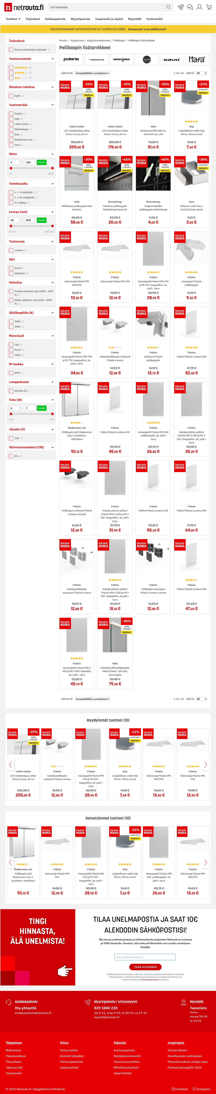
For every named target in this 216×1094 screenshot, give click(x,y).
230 (18, 438)
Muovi (20, 349)
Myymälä (196, 1001)
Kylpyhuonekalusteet (99, 40)
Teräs (19, 355)
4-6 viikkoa (22, 202)
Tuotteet (11, 19)
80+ (18, 456)
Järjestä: (67, 73)
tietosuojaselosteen (150, 979)
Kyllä (19, 95)
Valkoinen (22, 273)
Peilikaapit (120, 40)
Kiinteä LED (23, 390)
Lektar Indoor (24, 124)
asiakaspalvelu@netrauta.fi (33, 1013)
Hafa (19, 118)
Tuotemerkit (154, 19)
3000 (19, 321)
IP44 (19, 372)
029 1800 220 (105, 1007)
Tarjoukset (33, 19)
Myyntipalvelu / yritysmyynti (115, 1001)
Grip (19, 134)
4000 (19, 326)
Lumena (21, 250)
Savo (19, 144)
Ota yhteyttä (25, 1007)
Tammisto (198, 1007)
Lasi (18, 344)
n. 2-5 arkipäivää (26, 192)
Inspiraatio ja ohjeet (109, 19)
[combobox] (111, 7)
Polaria (21, 113)
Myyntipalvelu (80, 19)
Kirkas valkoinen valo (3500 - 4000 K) (33, 302)
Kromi (19, 268)
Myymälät (134, 19)
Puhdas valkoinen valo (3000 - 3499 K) (34, 293)
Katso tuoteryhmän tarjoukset (33, 49)
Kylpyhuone (77, 40)
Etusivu (63, 40)
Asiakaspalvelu (55, 19)
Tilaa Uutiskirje (145, 967)
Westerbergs (23, 129)
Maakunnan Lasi (25, 139)
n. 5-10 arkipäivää (26, 197)
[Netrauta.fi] (23, 7)
